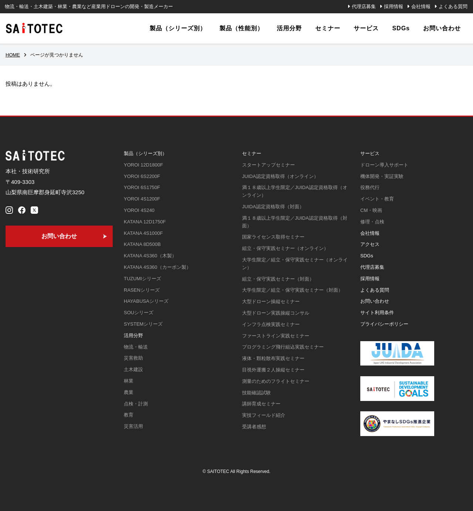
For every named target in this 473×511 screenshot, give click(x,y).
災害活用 (133, 426)
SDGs (366, 255)
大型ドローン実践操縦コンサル (275, 313)
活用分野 (133, 335)
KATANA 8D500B (142, 244)
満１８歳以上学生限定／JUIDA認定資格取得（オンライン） (294, 191)
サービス (370, 153)
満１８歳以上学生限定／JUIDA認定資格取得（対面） (294, 222)
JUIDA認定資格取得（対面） (273, 206)
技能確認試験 (256, 392)
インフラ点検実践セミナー (271, 324)
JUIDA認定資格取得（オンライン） (280, 176)
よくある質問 (453, 6)
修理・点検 (372, 221)
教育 (128, 415)
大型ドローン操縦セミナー (271, 301)
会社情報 (421, 6)
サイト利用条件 (377, 312)
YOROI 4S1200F (142, 199)
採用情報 (393, 6)
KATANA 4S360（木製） (150, 255)
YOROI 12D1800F (143, 165)
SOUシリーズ (138, 312)
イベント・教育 (377, 199)
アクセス (370, 244)
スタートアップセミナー (268, 165)
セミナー (251, 153)
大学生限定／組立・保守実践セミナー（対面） (292, 290)
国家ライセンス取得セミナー (273, 237)
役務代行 (370, 187)
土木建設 (133, 369)
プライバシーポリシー (384, 324)
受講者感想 (254, 426)
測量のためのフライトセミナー (275, 381)
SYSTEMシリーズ (143, 324)
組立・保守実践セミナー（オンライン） (285, 248)
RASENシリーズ (142, 290)
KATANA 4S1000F (143, 233)
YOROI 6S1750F (142, 187)
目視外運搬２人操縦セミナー (273, 370)
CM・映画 (371, 210)
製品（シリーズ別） (145, 153)
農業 (128, 392)
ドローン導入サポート (384, 165)
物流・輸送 (136, 347)
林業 (128, 381)
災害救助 (133, 358)
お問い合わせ (374, 301)
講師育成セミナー (261, 404)
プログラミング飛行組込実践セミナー (283, 347)
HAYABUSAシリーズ (146, 301)
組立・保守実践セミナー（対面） (278, 279)
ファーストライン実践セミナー (275, 336)
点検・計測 (136, 404)
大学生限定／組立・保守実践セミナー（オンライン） (295, 263)
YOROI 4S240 (139, 210)
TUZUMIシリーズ (142, 278)
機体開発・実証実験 (382, 176)
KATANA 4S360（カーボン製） (157, 267)
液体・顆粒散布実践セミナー (273, 358)
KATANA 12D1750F (145, 221)
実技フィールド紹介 (263, 415)
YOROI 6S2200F (142, 176)
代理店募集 (364, 6)
